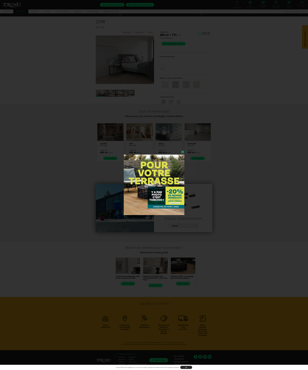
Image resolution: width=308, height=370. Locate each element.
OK (186, 367)
